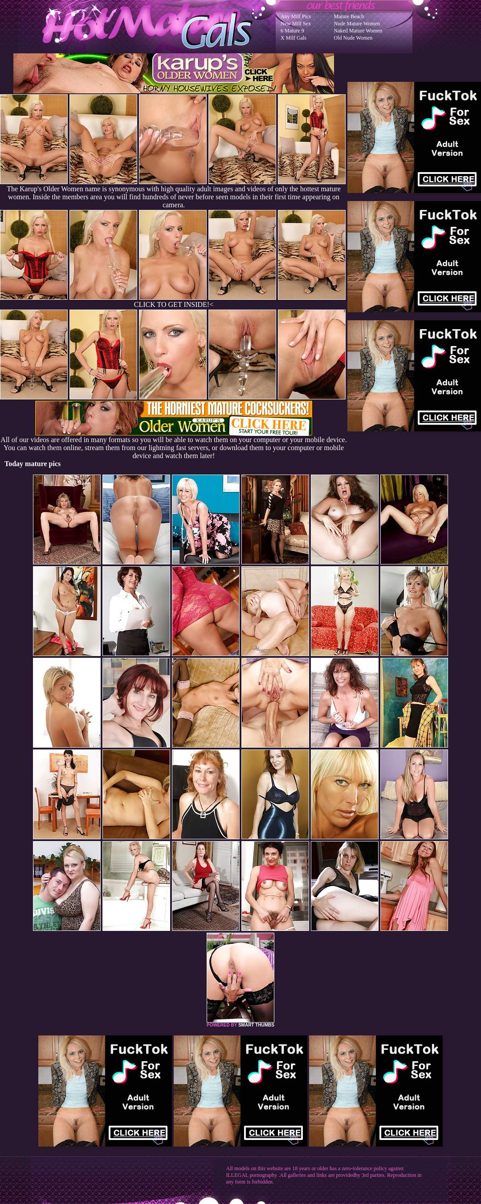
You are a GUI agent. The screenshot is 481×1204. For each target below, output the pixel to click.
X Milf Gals (293, 38)
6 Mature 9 (292, 31)
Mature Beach (349, 16)
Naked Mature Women (358, 31)
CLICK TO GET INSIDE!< (173, 304)
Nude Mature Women (357, 23)
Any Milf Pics (296, 16)
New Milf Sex (296, 23)
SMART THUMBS (256, 1025)
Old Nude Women (353, 38)
